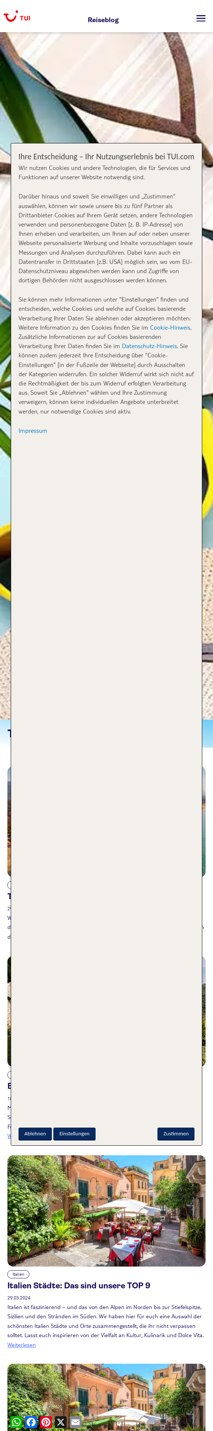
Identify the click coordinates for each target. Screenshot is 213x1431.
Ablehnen (35, 1133)
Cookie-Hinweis (169, 327)
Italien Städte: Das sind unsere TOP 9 (78, 1285)
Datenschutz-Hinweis (149, 346)
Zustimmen (176, 1133)
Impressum (33, 430)
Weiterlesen (21, 1344)
